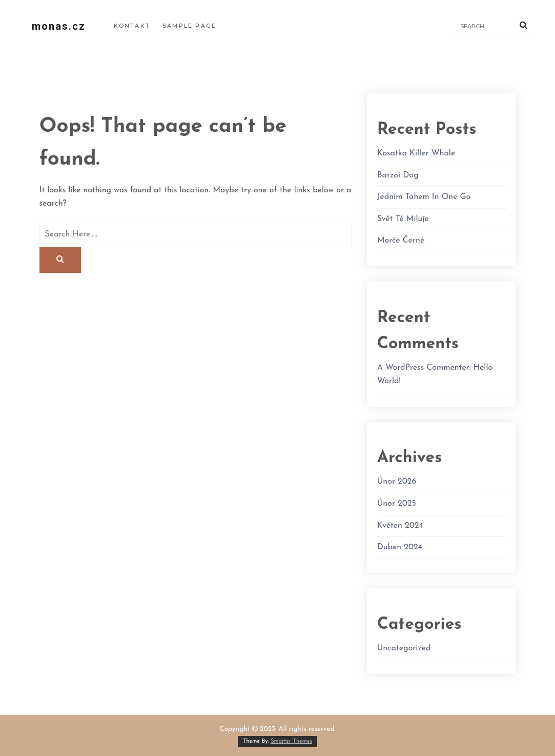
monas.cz (59, 26)
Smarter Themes (291, 741)
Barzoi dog (398, 175)
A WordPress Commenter (423, 368)
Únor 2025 (396, 504)
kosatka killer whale (416, 153)
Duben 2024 (399, 547)
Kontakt (132, 25)
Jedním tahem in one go (424, 197)
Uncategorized (404, 648)
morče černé (401, 240)
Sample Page (189, 25)
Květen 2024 (400, 526)
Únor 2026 (396, 482)
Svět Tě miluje (403, 219)
